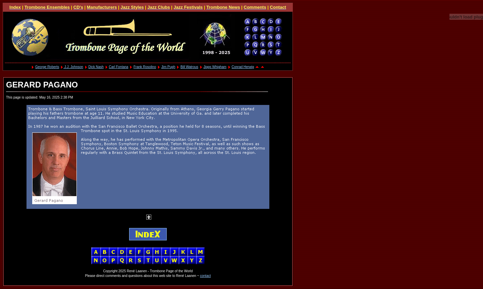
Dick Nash (96, 67)
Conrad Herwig (243, 67)
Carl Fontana (118, 67)
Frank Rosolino (144, 67)
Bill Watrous (189, 67)
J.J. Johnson (73, 67)
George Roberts (47, 67)
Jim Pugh (168, 67)
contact (205, 276)
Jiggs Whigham (215, 67)
